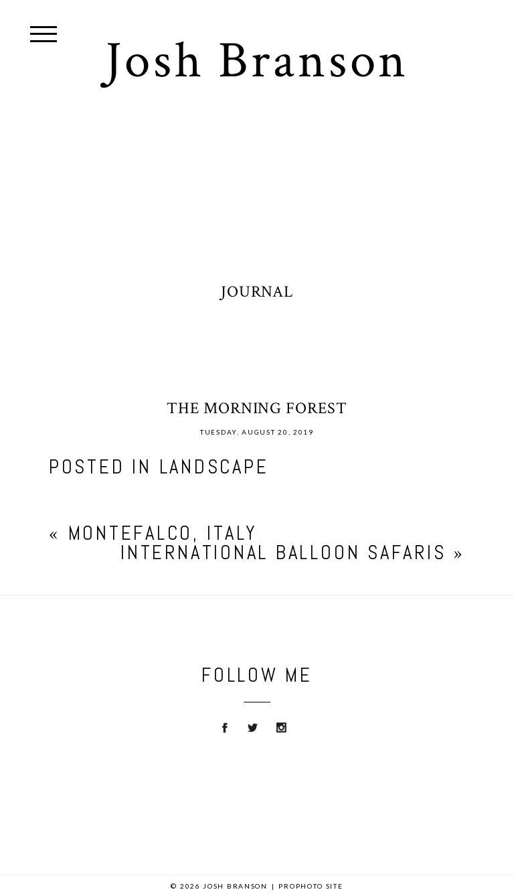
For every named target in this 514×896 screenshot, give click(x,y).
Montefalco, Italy (163, 533)
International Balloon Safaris (283, 552)
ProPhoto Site (310, 886)
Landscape (214, 467)
